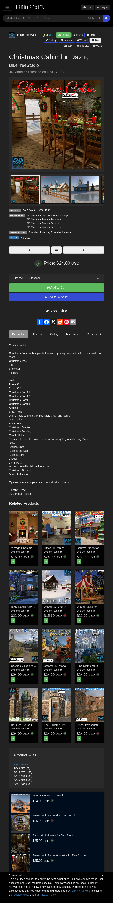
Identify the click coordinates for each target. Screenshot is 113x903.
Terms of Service (80, 890)
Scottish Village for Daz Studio (30, 665)
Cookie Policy (21, 894)
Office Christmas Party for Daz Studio (67, 548)
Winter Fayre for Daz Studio (94, 606)
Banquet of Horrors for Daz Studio (54, 835)
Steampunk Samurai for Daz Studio (54, 815)
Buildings (63, 215)
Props (45, 219)
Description (18, 334)
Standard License (39, 232)
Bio (95, 40)
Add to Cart (56, 287)
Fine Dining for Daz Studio (93, 665)
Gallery (51, 40)
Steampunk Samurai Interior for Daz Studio (59, 855)
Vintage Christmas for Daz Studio (31, 548)
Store (91, 35)
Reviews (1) (94, 334)
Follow (63, 35)
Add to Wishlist (56, 297)
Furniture (56, 219)
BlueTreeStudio (24, 65)
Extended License (60, 232)
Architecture (48, 215)
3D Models (33, 215)
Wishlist (82, 40)
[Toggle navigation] (7, 7)
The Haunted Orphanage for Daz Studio (68, 724)
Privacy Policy (48, 894)
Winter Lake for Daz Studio (60, 606)
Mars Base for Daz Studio (48, 795)
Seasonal (56, 227)
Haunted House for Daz (25, 724)
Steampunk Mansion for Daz (61, 665)
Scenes (55, 223)
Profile (78, 35)
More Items (72, 334)
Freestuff (67, 40)
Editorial (37, 334)
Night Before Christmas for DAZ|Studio (35, 606)
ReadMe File (21, 764)
